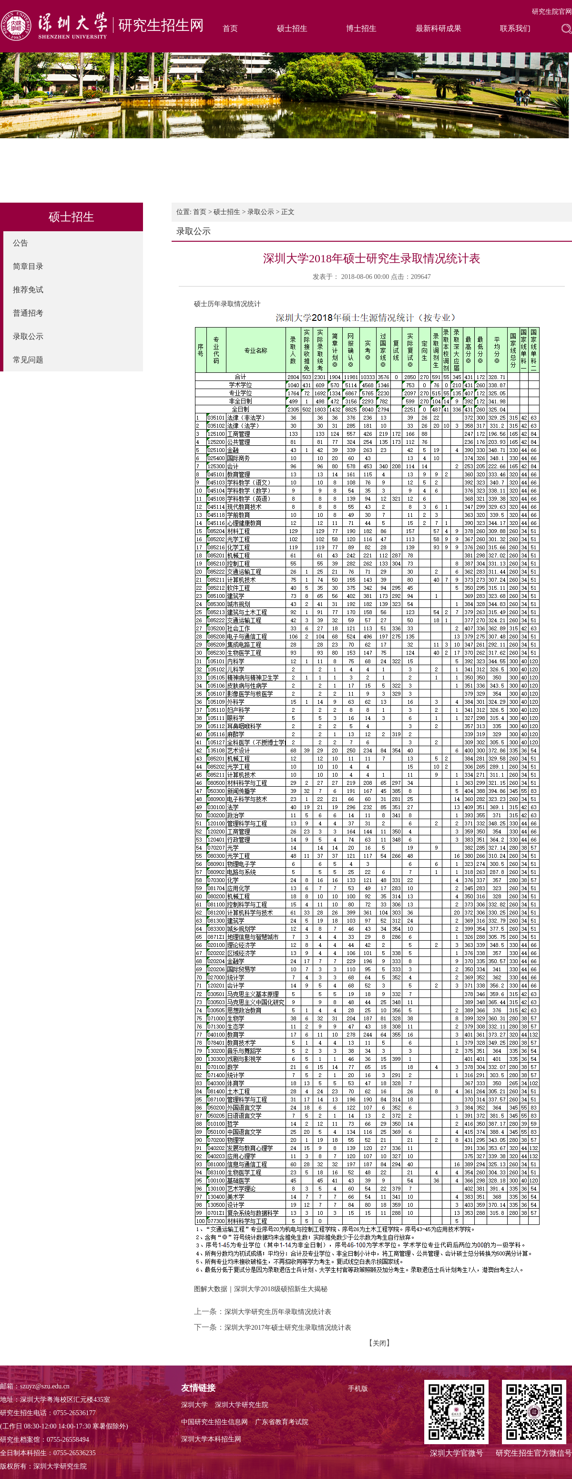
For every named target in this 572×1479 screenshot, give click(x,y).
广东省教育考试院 (281, 1422)
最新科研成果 (438, 28)
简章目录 (28, 266)
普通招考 (28, 313)
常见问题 (28, 360)
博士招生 (361, 28)
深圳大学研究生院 (241, 1404)
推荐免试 (28, 290)
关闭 (379, 1343)
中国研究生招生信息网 (214, 1422)
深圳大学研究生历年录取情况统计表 (278, 1311)
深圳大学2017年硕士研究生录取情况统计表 (288, 1327)
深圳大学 (194, 1404)
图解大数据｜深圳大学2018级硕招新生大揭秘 (260, 1289)
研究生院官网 (552, 11)
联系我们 (515, 28)
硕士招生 (292, 28)
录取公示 (28, 336)
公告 (20, 243)
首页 (230, 28)
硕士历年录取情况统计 (227, 304)
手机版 (358, 1388)
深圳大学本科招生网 (211, 1439)
